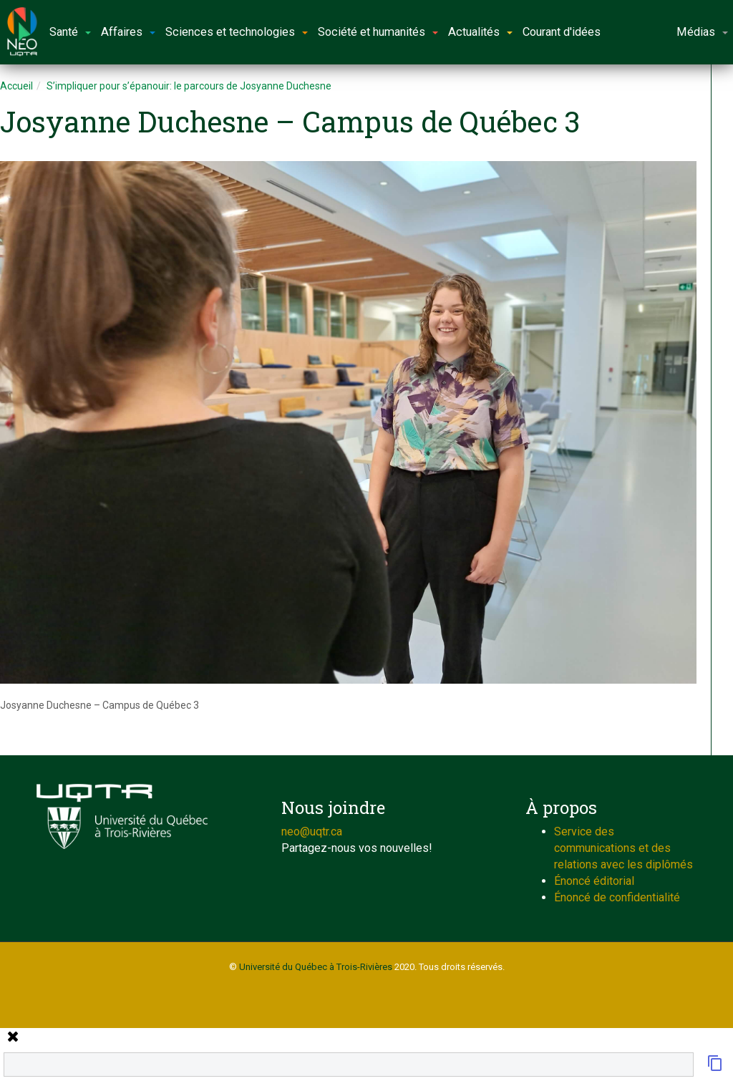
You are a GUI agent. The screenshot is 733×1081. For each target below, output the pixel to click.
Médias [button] (702, 32)
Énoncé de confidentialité (617, 897)
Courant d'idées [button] (562, 32)
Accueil (16, 86)
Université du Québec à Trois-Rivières (315, 966)
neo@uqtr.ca (311, 831)
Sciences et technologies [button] (236, 32)
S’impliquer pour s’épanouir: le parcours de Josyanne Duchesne (189, 86)
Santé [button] (70, 32)
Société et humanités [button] (378, 32)
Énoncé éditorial (594, 881)
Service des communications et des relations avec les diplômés (623, 848)
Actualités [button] (480, 32)
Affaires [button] (128, 32)
